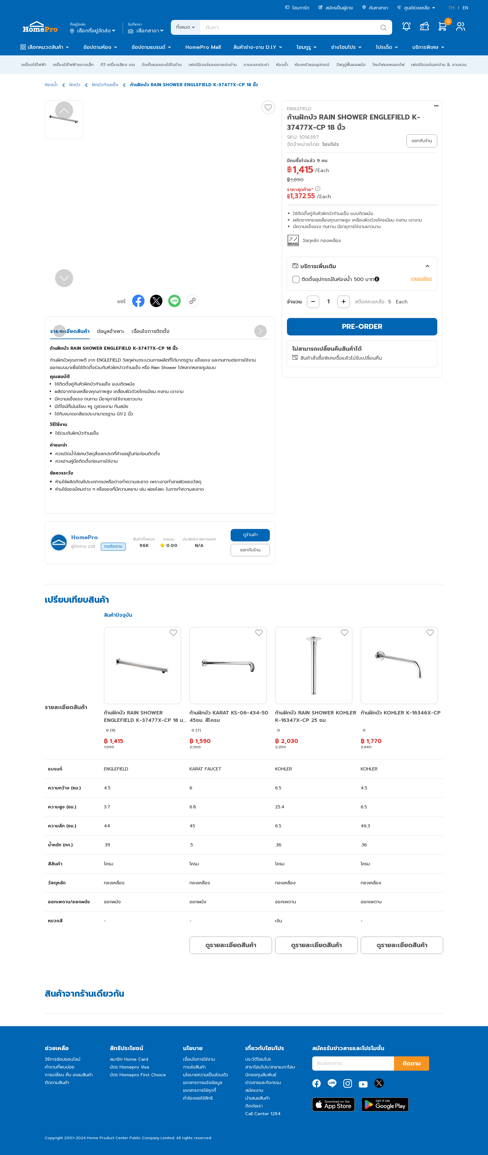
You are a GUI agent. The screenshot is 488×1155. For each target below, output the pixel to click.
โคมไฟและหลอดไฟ (389, 65)
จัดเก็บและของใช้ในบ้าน (162, 65)
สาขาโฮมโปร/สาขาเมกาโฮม (270, 1067)
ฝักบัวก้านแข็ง (105, 85)
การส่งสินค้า (194, 1067)
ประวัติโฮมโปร (258, 1059)
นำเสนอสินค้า (257, 1098)
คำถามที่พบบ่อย (59, 1067)
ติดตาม (411, 1063)
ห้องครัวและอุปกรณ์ (312, 65)
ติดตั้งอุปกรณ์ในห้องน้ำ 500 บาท (336, 279)
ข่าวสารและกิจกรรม (263, 1082)
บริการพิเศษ (425, 47)
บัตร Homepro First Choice (138, 1075)
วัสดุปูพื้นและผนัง (351, 65)
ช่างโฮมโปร (343, 47)
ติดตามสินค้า (57, 1082)
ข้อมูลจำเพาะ (110, 331)
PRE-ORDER (362, 326)
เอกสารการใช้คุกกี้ (199, 1090)
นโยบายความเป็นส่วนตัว (205, 1075)
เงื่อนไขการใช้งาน (199, 1059)
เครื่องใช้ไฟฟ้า (33, 65)
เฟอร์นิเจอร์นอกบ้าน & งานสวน (439, 65)
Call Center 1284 (263, 1114)
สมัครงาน (254, 1090)
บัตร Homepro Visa (129, 1067)
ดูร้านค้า (250, 534)
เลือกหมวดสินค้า (45, 47)
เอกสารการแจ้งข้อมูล (202, 1082)
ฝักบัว (74, 85)
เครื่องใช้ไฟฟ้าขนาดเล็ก (73, 65)
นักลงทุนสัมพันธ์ (260, 1075)
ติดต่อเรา (254, 1106)
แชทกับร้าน (250, 550)
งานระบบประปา (256, 65)
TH (451, 8)
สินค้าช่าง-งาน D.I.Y (254, 47)
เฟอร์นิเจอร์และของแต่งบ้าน (213, 65)
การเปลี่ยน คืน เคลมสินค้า (69, 1075)
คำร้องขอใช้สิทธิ (198, 1098)
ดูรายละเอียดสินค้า (230, 945)
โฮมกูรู (304, 47)
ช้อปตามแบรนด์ (148, 47)
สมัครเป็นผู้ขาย (335, 8)
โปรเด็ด (384, 47)
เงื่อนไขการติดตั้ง (150, 331)
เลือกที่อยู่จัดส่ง (93, 31)
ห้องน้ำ (282, 65)
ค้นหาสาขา (375, 8)
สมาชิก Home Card (129, 1059)
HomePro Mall (203, 47)
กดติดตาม (113, 546)
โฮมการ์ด (297, 8)
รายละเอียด (421, 278)
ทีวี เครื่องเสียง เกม (118, 65)
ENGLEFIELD (299, 108)
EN (465, 8)
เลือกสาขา (146, 31)
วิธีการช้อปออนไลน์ (62, 1059)
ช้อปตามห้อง (97, 47)
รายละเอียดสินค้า (70, 331)
